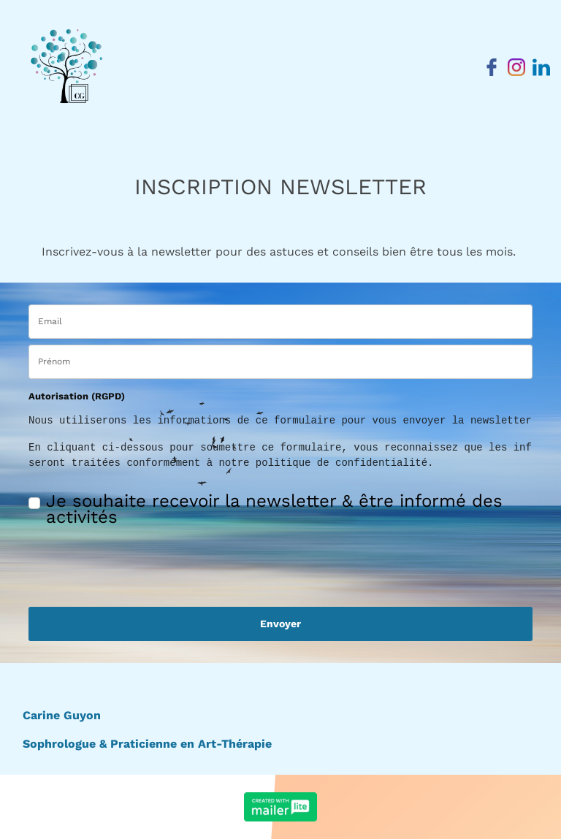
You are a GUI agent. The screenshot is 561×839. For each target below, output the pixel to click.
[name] (280, 362)
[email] (280, 321)
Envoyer (280, 623)
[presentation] (113, 560)
